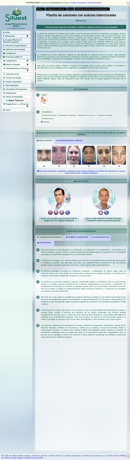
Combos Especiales (79, 3)
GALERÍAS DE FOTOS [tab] (100, 237)
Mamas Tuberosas (15, 101)
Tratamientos (10, 61)
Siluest (40, 9)
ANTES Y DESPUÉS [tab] (45, 140)
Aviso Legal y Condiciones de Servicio (27, 458)
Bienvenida (8, 36)
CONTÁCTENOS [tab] (44, 243)
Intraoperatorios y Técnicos (16, 68)
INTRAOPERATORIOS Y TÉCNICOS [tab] (69, 140)
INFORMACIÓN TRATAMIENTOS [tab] (49, 237)
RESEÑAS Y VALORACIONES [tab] (77, 237)
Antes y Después (11, 65)
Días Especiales (95, 3)
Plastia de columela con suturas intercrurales (91, 9)
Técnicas (71, 9)
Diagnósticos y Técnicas (55, 9)
